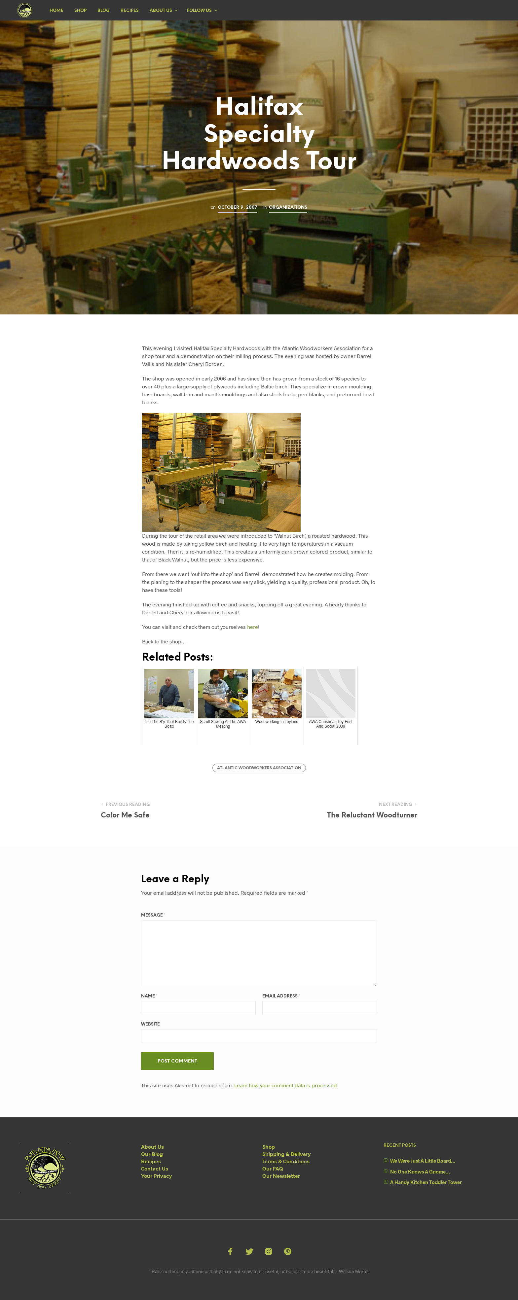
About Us (161, 11)
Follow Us (199, 11)
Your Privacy (156, 1176)
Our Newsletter (281, 1176)
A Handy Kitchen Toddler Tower (426, 1182)
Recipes (130, 11)
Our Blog (152, 1154)
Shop (80, 11)
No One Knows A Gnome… (420, 1171)
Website (150, 1024)
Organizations (288, 207)
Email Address (281, 996)
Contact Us (154, 1168)
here (252, 627)
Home (56, 11)
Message (153, 915)
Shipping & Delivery (286, 1154)
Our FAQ (272, 1168)
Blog (103, 11)
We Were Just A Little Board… (422, 1161)
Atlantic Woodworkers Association (259, 768)
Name (149, 996)
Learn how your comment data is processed (285, 1085)
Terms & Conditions (286, 1161)
